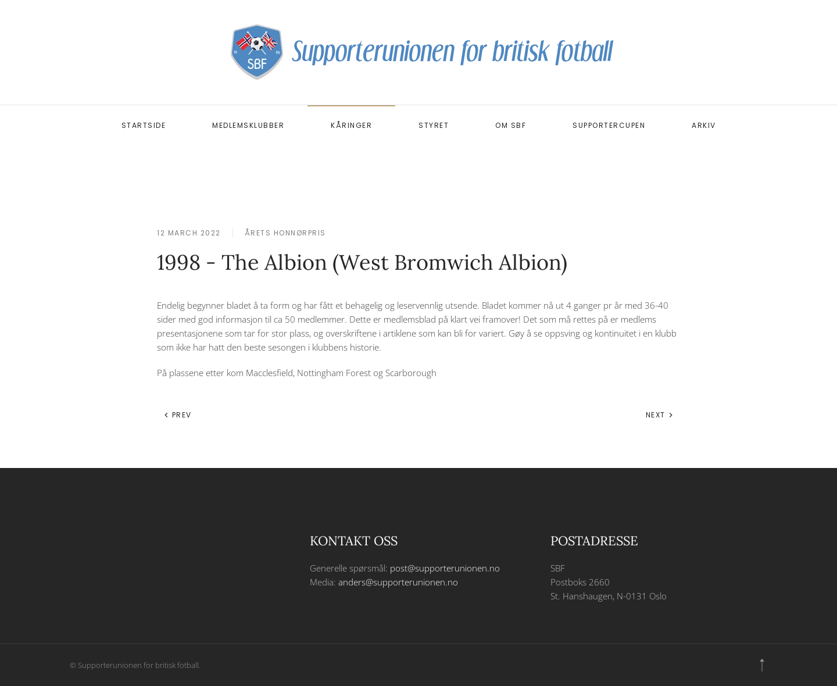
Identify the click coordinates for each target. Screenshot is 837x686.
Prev (177, 415)
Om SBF (510, 125)
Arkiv (704, 125)
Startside (143, 125)
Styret (434, 125)
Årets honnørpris (285, 233)
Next (660, 415)
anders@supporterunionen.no (398, 582)
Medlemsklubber (248, 125)
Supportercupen (609, 125)
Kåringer (351, 125)
